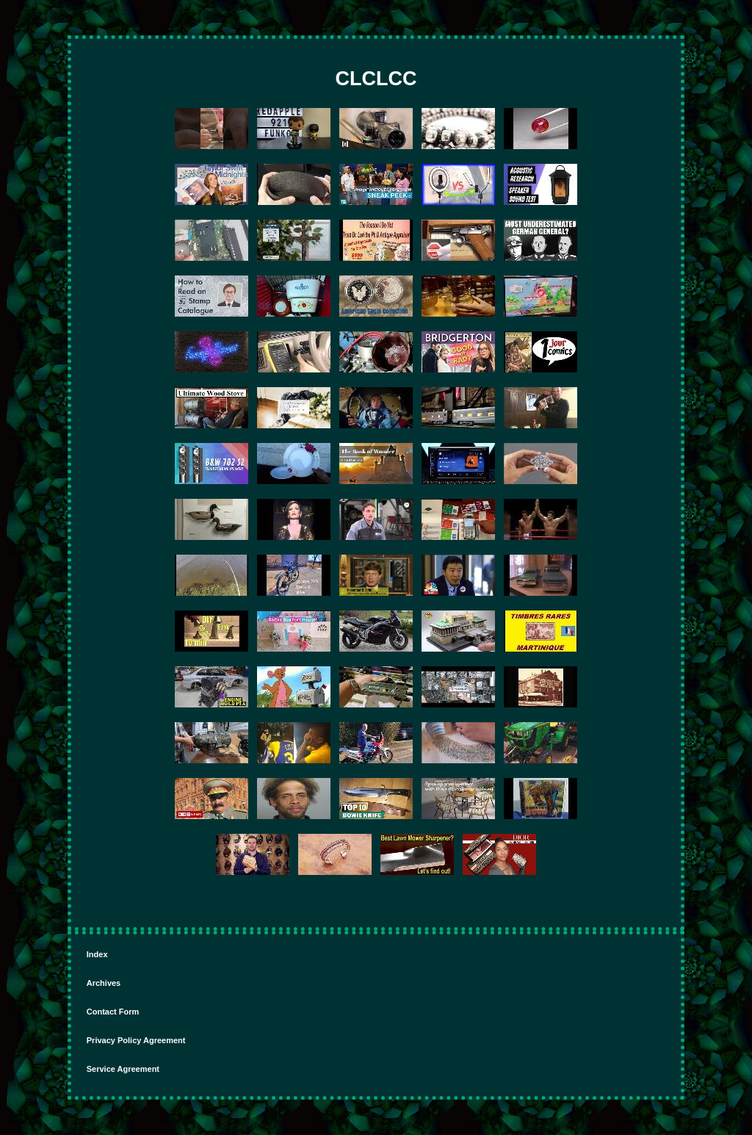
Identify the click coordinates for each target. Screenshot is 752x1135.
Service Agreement (123, 1068)
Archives (103, 983)
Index (97, 954)
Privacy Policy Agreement (136, 1040)
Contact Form (113, 1011)
